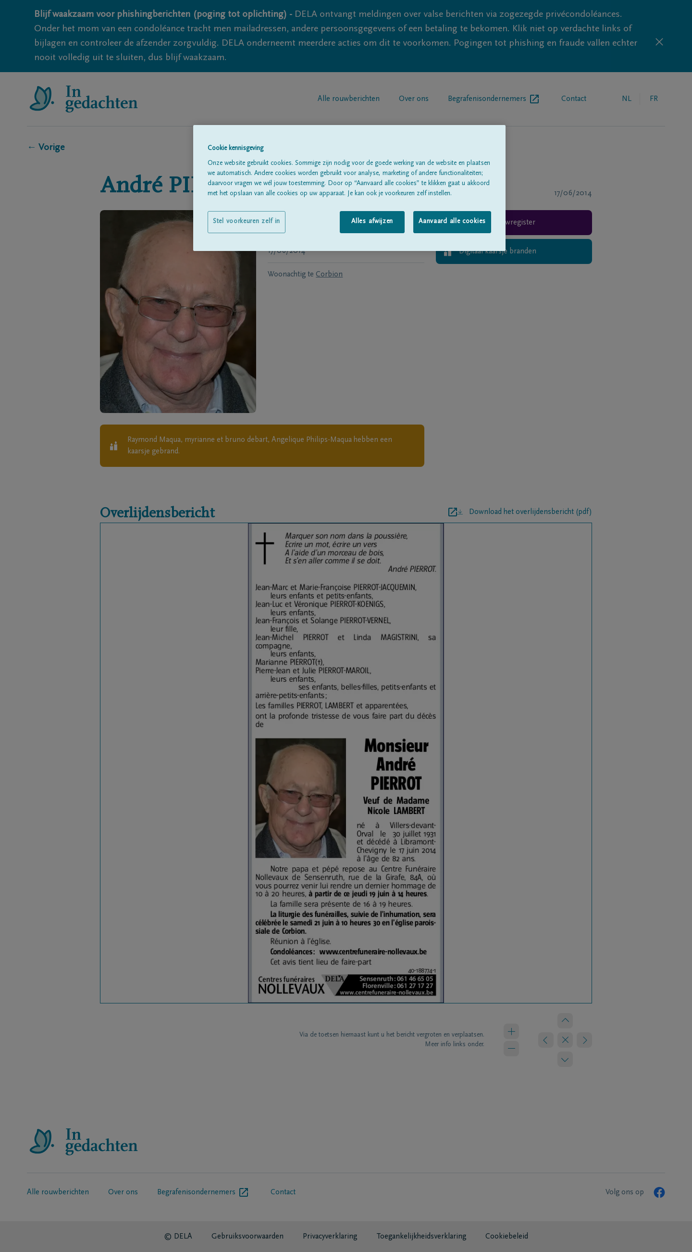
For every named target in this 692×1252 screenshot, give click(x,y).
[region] (349, 187)
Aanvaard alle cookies (452, 221)
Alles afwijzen (372, 221)
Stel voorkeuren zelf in (246, 221)
